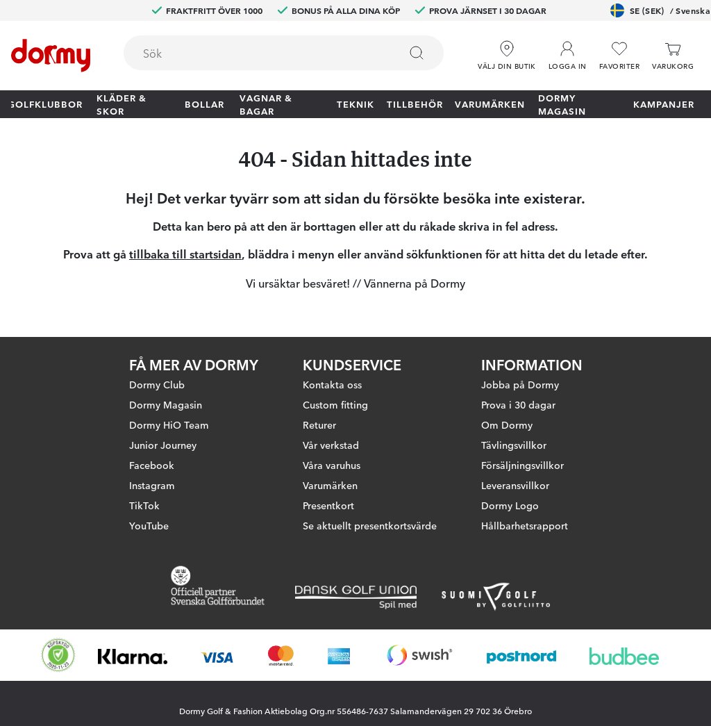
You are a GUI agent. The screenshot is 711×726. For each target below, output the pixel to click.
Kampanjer (663, 103)
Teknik (355, 103)
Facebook (151, 465)
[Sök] (416, 52)
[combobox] (284, 52)
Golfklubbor (45, 103)
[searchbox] (252, 53)
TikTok (144, 505)
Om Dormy (507, 424)
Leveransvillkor (515, 485)
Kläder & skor (122, 104)
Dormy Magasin (562, 104)
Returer (319, 424)
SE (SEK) (660, 10)
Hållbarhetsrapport (524, 525)
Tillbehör (415, 103)
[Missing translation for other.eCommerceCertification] (58, 655)
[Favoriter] (619, 56)
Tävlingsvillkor (513, 445)
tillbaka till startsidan (185, 253)
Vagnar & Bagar (266, 104)
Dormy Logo (510, 505)
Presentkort (328, 505)
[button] (567, 56)
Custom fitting (335, 404)
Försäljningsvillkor (522, 465)
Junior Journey (162, 445)
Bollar (204, 103)
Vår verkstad (331, 445)
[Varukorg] (672, 56)
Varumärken (490, 103)
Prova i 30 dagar (518, 404)
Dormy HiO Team (169, 424)
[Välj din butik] (507, 56)
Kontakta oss (332, 384)
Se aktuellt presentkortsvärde (370, 525)
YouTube (149, 525)
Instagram (152, 485)
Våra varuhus (331, 465)
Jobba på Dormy (520, 384)
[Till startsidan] (50, 55)
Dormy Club (157, 384)
